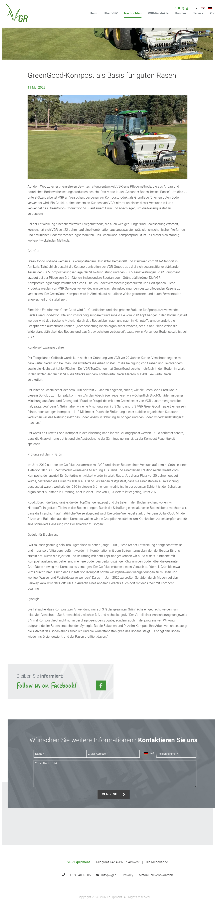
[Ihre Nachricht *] (115, 773)
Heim (93, 13)
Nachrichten (132, 13)
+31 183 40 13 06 (78, 875)
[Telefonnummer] (176, 754)
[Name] (60, 754)
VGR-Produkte (158, 13)
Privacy (128, 875)
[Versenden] (113, 794)
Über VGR (111, 13)
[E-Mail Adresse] (113, 754)
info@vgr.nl (109, 875)
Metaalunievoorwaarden (156, 875)
